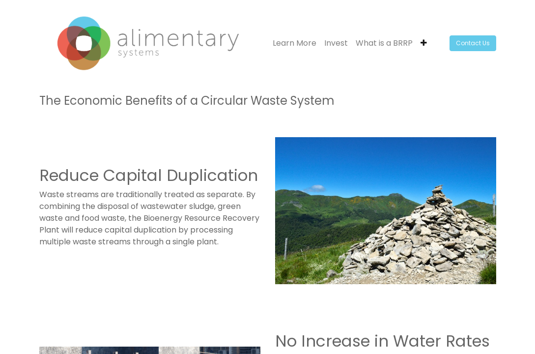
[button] (424, 43)
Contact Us (473, 43)
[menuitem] (294, 43)
